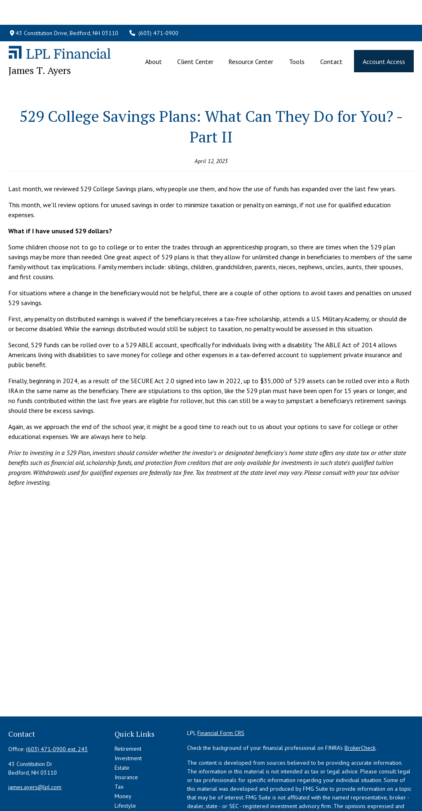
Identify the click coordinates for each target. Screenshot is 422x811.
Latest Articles (132, 778)
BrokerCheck (360, 710)
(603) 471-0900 (154, 8)
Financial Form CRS (220, 696)
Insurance (126, 740)
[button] (154, 36)
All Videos (127, 787)
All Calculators (132, 797)
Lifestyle (125, 768)
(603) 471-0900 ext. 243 (57, 712)
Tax (119, 749)
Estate (122, 730)
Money (123, 759)
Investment (128, 721)
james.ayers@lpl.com (34, 750)
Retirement (128, 711)
